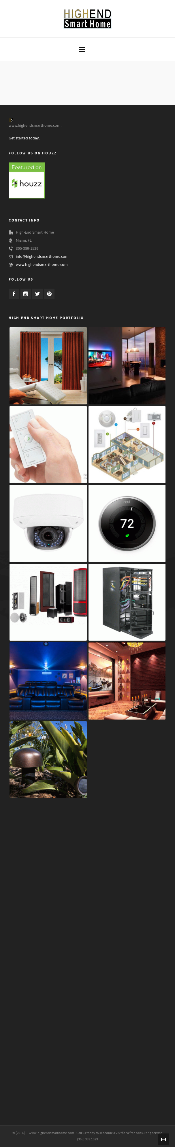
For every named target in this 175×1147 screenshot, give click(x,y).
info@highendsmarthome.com (42, 256)
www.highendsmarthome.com (42, 264)
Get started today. (24, 138)
